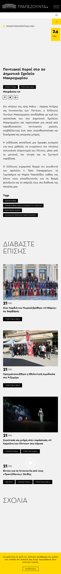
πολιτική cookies (30, 562)
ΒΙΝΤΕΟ (9, 482)
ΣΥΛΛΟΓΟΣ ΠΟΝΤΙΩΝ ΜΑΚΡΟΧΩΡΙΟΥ (20, 215)
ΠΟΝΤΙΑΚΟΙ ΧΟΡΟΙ (12, 210)
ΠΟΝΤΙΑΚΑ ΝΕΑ (27, 87)
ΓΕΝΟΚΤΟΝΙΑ (10, 87)
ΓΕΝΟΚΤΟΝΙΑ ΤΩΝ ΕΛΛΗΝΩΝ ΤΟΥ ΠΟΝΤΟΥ (23, 205)
